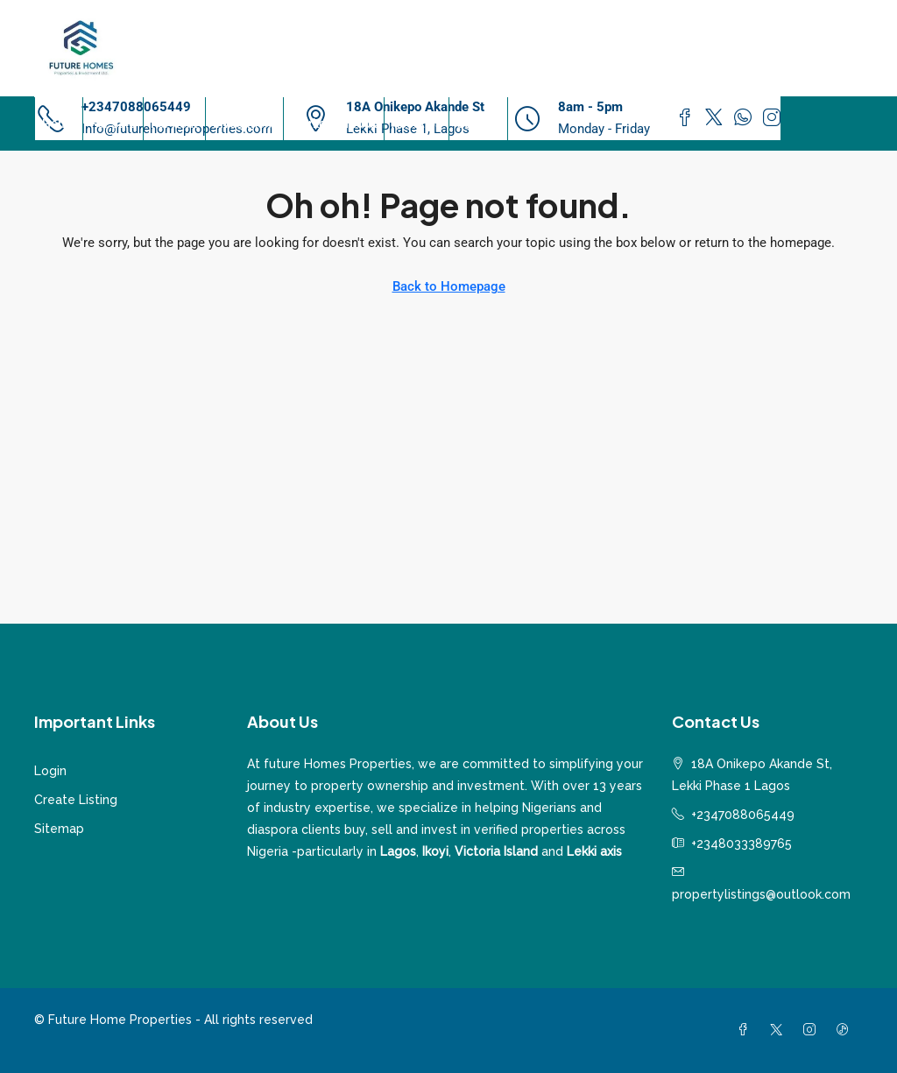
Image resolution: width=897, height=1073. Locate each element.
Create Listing (75, 800)
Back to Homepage (448, 286)
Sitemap (59, 829)
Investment (244, 123)
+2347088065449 (743, 815)
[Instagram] (813, 1030)
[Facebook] (746, 1030)
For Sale (113, 123)
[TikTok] (846, 1030)
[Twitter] (779, 1030)
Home (58, 123)
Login (50, 771)
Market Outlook (334, 123)
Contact (478, 123)
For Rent (174, 123)
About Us (416, 123)
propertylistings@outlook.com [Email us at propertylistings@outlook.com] (761, 894)
